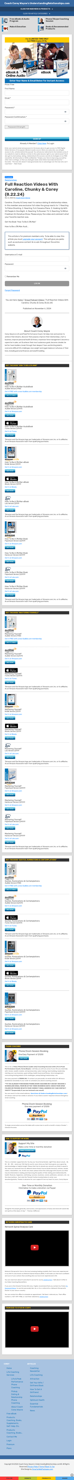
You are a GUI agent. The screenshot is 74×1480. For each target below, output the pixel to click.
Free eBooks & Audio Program (19, 20)
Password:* (10, 107)
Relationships (11, 180)
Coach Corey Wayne (23, 198)
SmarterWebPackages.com (42, 1469)
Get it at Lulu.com (12, 506)
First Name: (10, 89)
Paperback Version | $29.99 (15, 574)
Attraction (34, 1379)
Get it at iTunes (11, 431)
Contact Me (12, 1437)
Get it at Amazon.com (13, 411)
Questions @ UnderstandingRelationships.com (49, 1093)
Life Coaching (36, 1375)
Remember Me (12, 276)
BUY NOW (10, 415)
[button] (35, 9)
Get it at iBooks (11, 487)
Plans (9, 1448)
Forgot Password (12, 290)
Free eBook (11, 1414)
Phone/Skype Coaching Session (57, 20)
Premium (10, 1444)
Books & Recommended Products (57, 28)
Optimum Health (37, 1400)
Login (9, 1440)
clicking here (47, 1280)
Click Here (41, 143)
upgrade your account (32, 239)
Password (9, 264)
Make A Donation (18, 27)
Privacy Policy (33, 1467)
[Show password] (65, 111)
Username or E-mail (13, 255)
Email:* (8, 98)
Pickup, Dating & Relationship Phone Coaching (16, 1397)
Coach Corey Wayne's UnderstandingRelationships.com (37, 3)
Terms (41, 1467)
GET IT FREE (11, 395)
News (32, 1410)
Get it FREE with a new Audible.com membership (23, 392)
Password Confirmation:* (16, 117)
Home (9, 1368)
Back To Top (50, 1467)
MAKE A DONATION (27, 1150)
